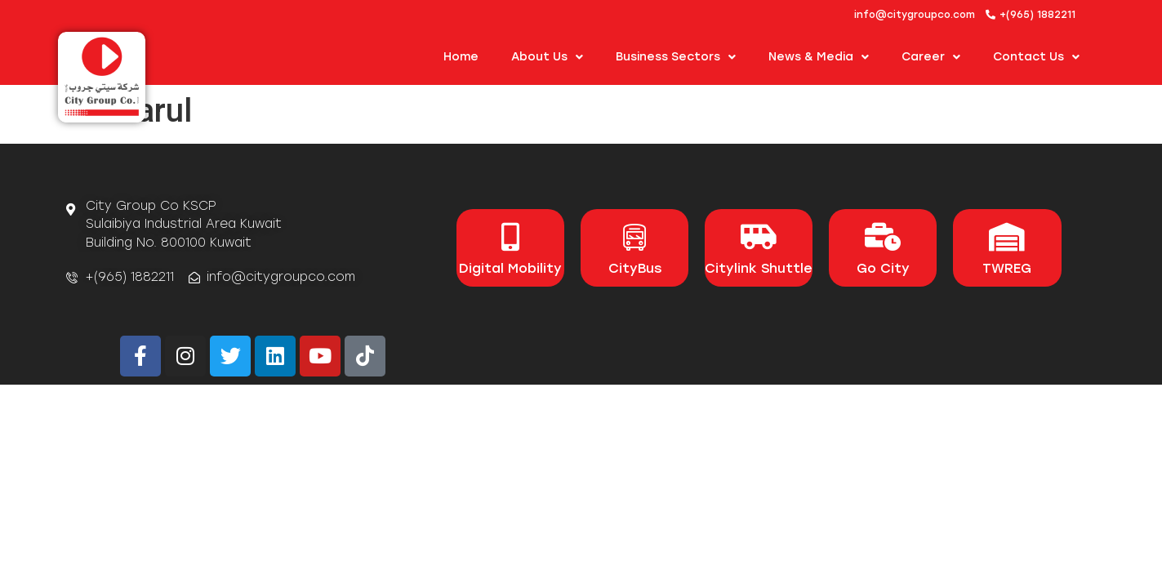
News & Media (818, 57)
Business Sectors (676, 57)
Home (461, 57)
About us (547, 57)
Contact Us (1036, 57)
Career (931, 57)
